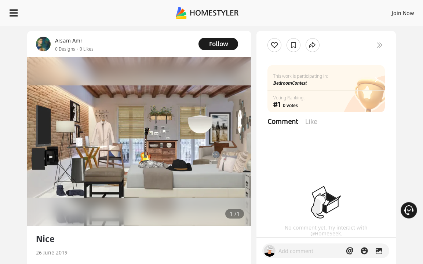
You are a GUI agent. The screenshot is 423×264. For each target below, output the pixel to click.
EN (346, 11)
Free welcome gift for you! (282, 29)
